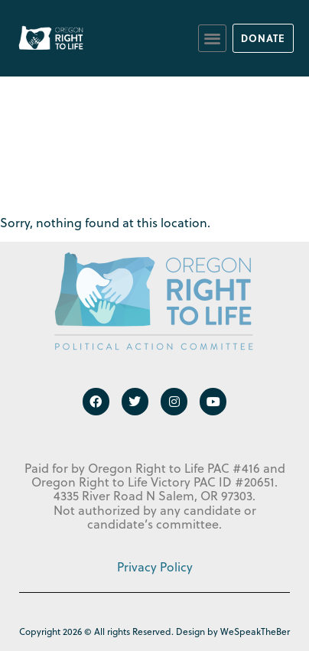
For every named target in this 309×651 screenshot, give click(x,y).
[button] (212, 38)
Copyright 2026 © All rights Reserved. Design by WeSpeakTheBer (154, 631)
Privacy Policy (155, 566)
